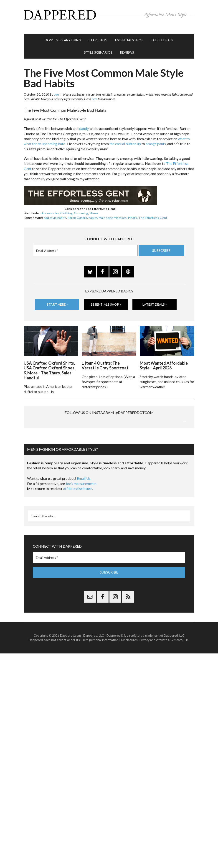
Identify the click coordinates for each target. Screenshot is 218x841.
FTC (187, 682)
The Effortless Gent (152, 213)
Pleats (132, 213)
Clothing (66, 208)
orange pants (156, 139)
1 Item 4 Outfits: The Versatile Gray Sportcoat (105, 360)
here (94, 94)
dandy (84, 124)
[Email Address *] (85, 246)
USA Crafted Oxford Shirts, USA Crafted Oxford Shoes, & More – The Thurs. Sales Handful (49, 364)
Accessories (50, 208)
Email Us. (84, 521)
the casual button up (125, 139)
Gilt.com (176, 682)
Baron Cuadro (77, 213)
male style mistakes (113, 213)
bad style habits (55, 213)
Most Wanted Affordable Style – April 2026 (164, 360)
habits (93, 213)
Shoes (93, 208)
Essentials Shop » (106, 300)
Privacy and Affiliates (154, 682)
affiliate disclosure (77, 531)
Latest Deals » (154, 300)
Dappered (109, 15)
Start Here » (57, 300)
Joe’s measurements (81, 526)
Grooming (81, 208)
